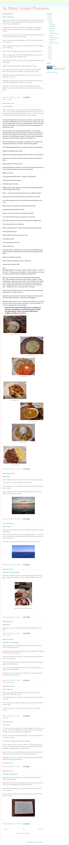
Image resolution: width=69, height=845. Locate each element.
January (51, 24)
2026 (49, 15)
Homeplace (6, 625)
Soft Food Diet (9, 99)
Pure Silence (7, 526)
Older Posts (40, 829)
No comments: (18, 97)
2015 (49, 58)
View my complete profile (52, 72)
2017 (49, 55)
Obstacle (7, 682)
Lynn (56, 66)
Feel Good (6, 725)
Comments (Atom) (26, 833)
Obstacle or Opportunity (11, 642)
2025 (49, 17)
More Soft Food (8, 17)
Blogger (40, 842)
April (50, 23)
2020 (49, 49)
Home (23, 829)
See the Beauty (8, 689)
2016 (49, 56)
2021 (49, 47)
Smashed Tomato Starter (11, 572)
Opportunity (12, 682)
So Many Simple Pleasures (26, 8)
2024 (49, 19)
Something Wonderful (10, 774)
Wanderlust (6, 476)
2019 (49, 51)
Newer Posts (6, 829)
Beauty (7, 717)
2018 (49, 53)
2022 (49, 45)
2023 (49, 21)
